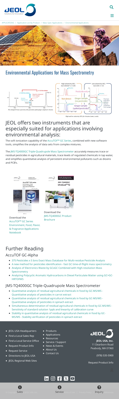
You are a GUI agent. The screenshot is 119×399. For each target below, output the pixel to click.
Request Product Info (21, 345)
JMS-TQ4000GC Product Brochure (57, 217)
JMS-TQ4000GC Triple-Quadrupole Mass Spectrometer (42, 151)
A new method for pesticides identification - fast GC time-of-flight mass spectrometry (62, 264)
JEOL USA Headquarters (22, 331)
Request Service (18, 350)
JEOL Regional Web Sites (23, 360)
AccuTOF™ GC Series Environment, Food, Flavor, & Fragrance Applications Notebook (24, 227)
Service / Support (56, 342)
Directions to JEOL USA (22, 355)
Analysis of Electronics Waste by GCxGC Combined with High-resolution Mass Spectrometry (57, 269)
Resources (52, 338)
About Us (51, 349)
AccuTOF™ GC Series (59, 140)
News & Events (54, 345)
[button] (111, 7)
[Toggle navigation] (113, 15)
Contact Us (52, 353)
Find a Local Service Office (24, 341)
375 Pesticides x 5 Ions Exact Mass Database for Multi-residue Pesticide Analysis (58, 260)
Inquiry (99, 392)
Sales (20, 392)
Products (51, 331)
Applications (53, 334)
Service (59, 392)
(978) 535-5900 (105, 355)
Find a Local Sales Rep (21, 336)
